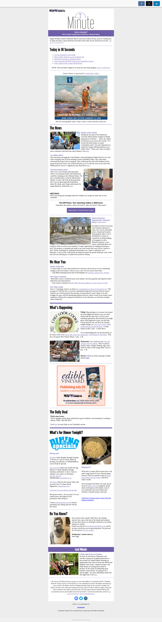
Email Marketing (76, 620)
